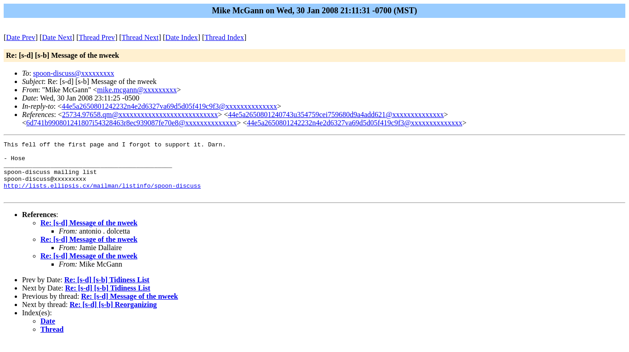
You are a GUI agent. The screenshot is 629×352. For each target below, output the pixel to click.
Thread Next (140, 37)
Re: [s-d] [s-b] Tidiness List (106, 291)
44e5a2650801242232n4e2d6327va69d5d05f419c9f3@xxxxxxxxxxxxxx (169, 106)
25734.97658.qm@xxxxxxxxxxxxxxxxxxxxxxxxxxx (140, 114)
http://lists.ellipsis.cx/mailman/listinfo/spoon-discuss (102, 195)
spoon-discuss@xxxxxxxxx (73, 73)
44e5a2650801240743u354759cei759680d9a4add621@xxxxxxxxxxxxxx (336, 114)
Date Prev (20, 37)
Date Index (181, 37)
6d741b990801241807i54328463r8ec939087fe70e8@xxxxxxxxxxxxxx (131, 123)
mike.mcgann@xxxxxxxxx (136, 90)
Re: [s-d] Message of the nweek (88, 234)
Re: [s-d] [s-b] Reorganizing (113, 315)
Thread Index (224, 37)
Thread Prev (97, 37)
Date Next (57, 37)
